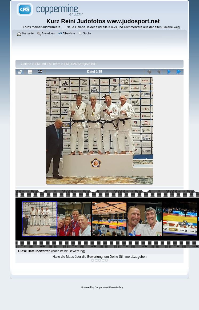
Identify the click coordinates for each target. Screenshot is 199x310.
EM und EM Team (47, 64)
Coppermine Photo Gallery (109, 287)
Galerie (26, 64)
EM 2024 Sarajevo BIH (80, 64)
